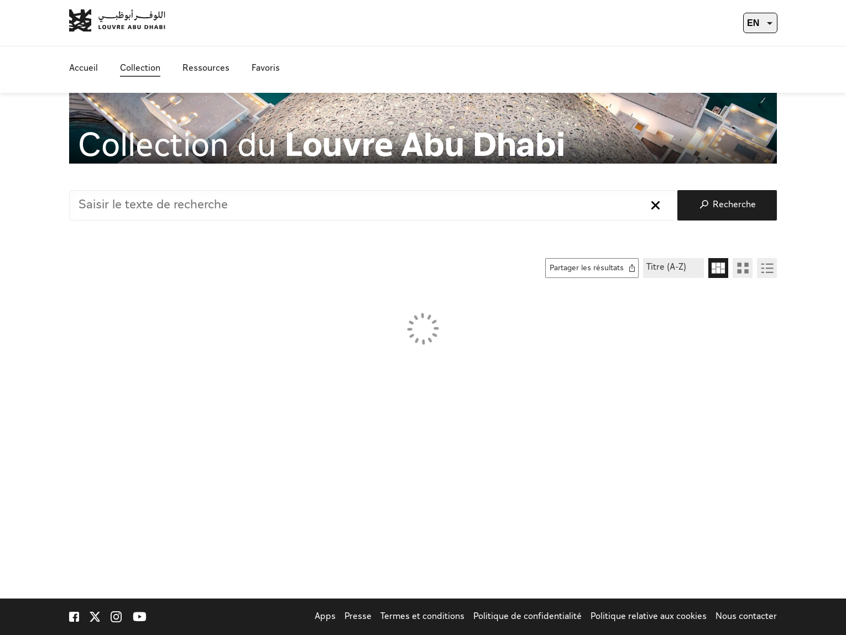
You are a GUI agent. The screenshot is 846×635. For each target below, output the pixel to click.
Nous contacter (746, 617)
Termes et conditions (422, 617)
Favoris (266, 68)
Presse (358, 617)
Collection (140, 68)
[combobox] (373, 205)
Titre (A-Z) (666, 267)
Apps (325, 617)
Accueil (83, 68)
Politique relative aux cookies (649, 617)
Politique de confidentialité (527, 617)
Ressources (205, 68)
